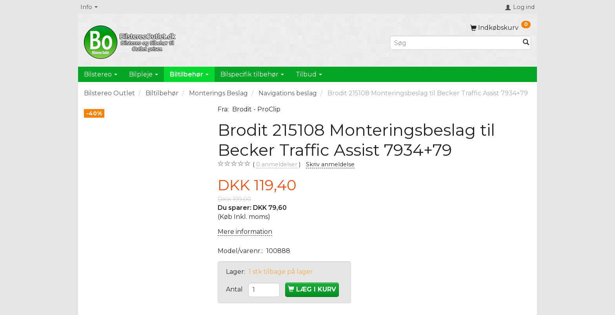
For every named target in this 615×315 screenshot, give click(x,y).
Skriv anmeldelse (330, 164)
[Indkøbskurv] (500, 27)
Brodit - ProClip (256, 109)
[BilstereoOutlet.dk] (131, 40)
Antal (235, 289)
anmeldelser (276, 164)
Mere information (245, 231)
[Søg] (526, 42)
